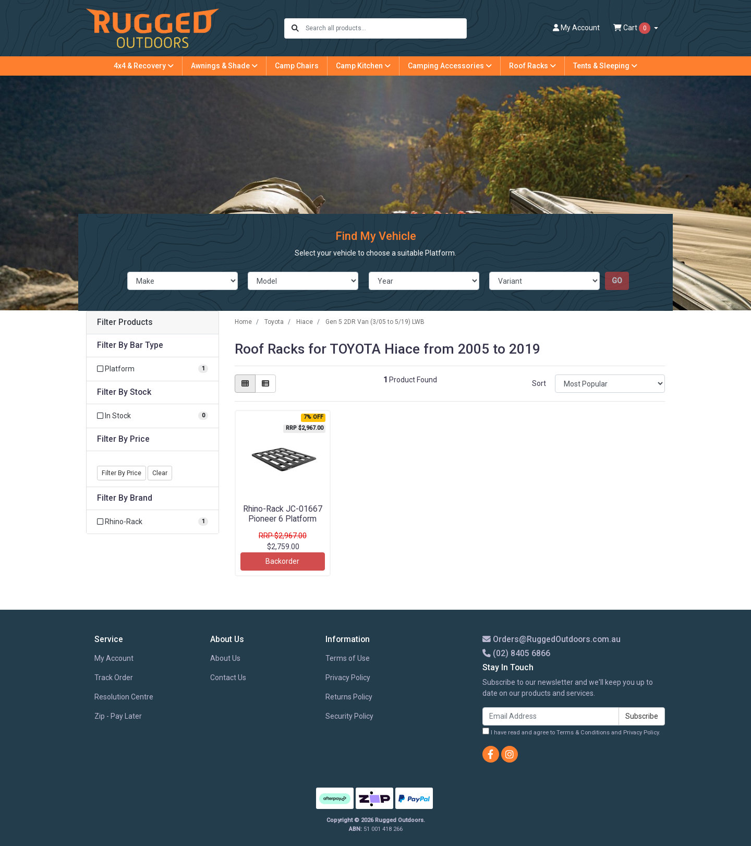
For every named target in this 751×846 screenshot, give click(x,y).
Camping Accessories (450, 66)
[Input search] (386, 28)
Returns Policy (348, 697)
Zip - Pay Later (118, 716)
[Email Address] (550, 716)
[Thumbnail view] (245, 383)
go (617, 280)
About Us (225, 658)
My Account (114, 658)
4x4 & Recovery (144, 66)
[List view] (265, 383)
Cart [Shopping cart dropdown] (632, 28)
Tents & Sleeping (605, 66)
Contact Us (228, 677)
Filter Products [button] (125, 322)
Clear (159, 473)
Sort (539, 383)
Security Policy (349, 716)
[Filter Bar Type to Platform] (153, 369)
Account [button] (576, 27)
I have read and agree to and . (571, 732)
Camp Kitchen (363, 66)
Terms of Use (347, 658)
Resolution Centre (123, 697)
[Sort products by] (610, 383)
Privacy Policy (347, 677)
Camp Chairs (297, 66)
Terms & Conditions (583, 732)
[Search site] (295, 28)
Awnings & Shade (224, 66)
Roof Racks (532, 66)
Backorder (282, 561)
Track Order (113, 677)
